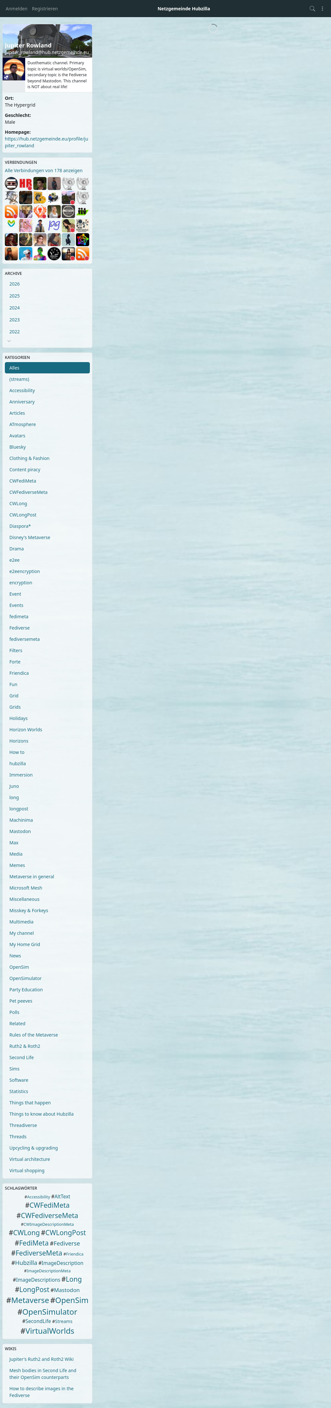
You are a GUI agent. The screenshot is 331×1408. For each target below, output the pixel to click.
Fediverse (19, 628)
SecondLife (38, 1321)
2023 (14, 320)
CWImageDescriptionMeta (49, 1224)
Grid (13, 696)
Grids (15, 707)
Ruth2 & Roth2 (24, 1046)
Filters (15, 650)
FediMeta (33, 1242)
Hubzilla (26, 1263)
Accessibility (22, 390)
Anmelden (16, 8)
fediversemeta (24, 639)
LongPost (34, 1289)
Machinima (21, 820)
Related (17, 1023)
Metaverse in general (31, 876)
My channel (21, 933)
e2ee (14, 560)
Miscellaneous (24, 899)
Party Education (26, 989)
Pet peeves (20, 1001)
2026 (14, 284)
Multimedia (21, 922)
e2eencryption (24, 571)
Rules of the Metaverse (33, 1035)
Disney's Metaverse (29, 537)
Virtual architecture (29, 1159)
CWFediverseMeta (28, 492)
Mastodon (20, 831)
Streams (63, 1321)
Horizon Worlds (25, 729)
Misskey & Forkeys (28, 910)
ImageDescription (62, 1263)
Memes (17, 865)
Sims (14, 1069)
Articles (17, 413)
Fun (13, 684)
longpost (18, 809)
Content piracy (24, 469)
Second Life (21, 1057)
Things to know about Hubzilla (41, 1114)
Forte (14, 662)
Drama (16, 549)
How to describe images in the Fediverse (41, 1391)
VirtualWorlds (50, 1331)
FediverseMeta (39, 1252)
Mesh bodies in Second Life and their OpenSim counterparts (42, 1373)
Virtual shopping (27, 1170)
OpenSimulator (25, 978)
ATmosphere (22, 424)
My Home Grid (24, 944)
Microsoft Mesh (25, 888)
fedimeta (18, 616)
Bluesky (17, 447)
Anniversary (22, 402)
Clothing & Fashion (29, 458)
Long (74, 1279)
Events (16, 605)
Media (16, 854)
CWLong (18, 503)
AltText (62, 1196)
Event (15, 594)
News (15, 956)
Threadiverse (23, 1125)
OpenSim (19, 967)
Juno (14, 786)
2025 (14, 296)
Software (18, 1080)
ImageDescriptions (38, 1280)
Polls (14, 1012)
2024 (14, 308)
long (14, 797)
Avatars (17, 436)
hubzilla (17, 763)
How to (17, 752)
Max (13, 843)
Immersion (21, 775)
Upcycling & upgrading (33, 1148)
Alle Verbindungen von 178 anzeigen (43, 170)
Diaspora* (20, 526)
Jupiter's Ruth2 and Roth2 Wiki (41, 1359)
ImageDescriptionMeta (49, 1271)
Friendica (19, 673)
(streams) (19, 379)
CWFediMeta (22, 481)
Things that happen (30, 1103)
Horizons (18, 741)
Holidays (18, 718)
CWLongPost (23, 515)
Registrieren (45, 8)
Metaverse (30, 1300)
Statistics (18, 1091)
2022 (14, 332)
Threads (18, 1136)
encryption (20, 582)
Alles (14, 368)
